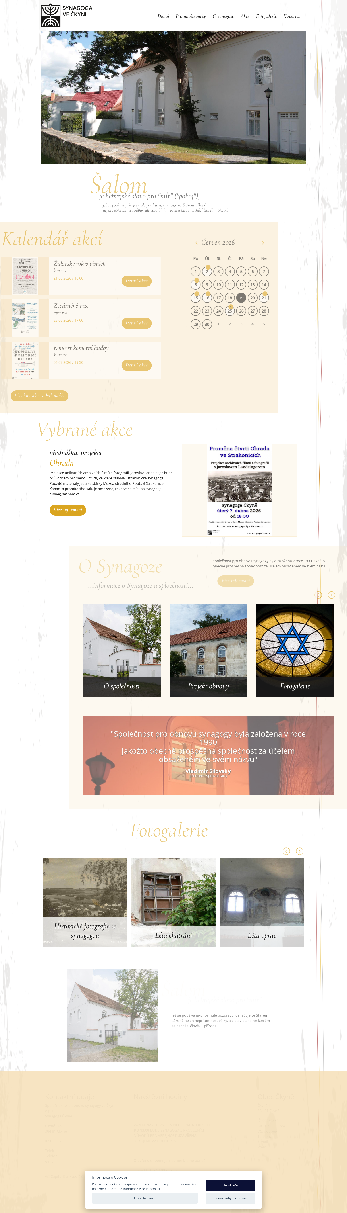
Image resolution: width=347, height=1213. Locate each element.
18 (236, 298)
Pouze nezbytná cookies (231, 1198)
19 (247, 298)
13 (258, 284)
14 (270, 284)
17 (224, 298)
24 (224, 311)
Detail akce (131, 281)
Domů (163, 16)
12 (247, 284)
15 (202, 298)
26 (247, 311)
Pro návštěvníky (191, 16)
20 (258, 298)
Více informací (68, 510)
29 (202, 324)
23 (213, 311)
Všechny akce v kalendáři (46, 395)
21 (270, 298)
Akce (245, 16)
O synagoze (223, 16)
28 (270, 311)
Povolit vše (230, 1185)
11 (236, 284)
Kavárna (291, 16)
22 (202, 311)
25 (236, 311)
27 (258, 311)
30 (213, 324)
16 (213, 298)
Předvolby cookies (144, 1198)
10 (224, 284)
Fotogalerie (266, 16)
